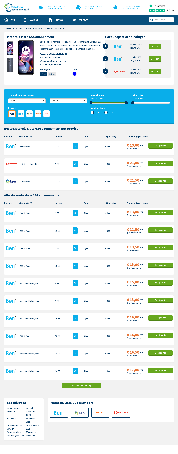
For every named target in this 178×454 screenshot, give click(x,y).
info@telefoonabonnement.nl (22, 428)
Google (123, 430)
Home (8, 28)
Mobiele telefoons (23, 28)
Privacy (92, 426)
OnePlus (123, 426)
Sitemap (92, 435)
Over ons (66, 430)
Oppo (149, 435)
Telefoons (66, 417)
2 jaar (110, 112)
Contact (92, 417)
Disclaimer (93, 430)
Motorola (151, 417)
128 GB (43, 74)
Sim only (65, 422)
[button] (32, 20)
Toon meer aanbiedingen (81, 343)
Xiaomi (123, 435)
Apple (122, 417)
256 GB (52, 74)
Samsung (124, 422)
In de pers (66, 435)
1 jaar (97, 112)
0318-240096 (18, 424)
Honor (149, 426)
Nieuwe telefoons (70, 426)
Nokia (149, 422)
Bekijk (155, 46)
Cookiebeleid (94, 422)
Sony (149, 430)
